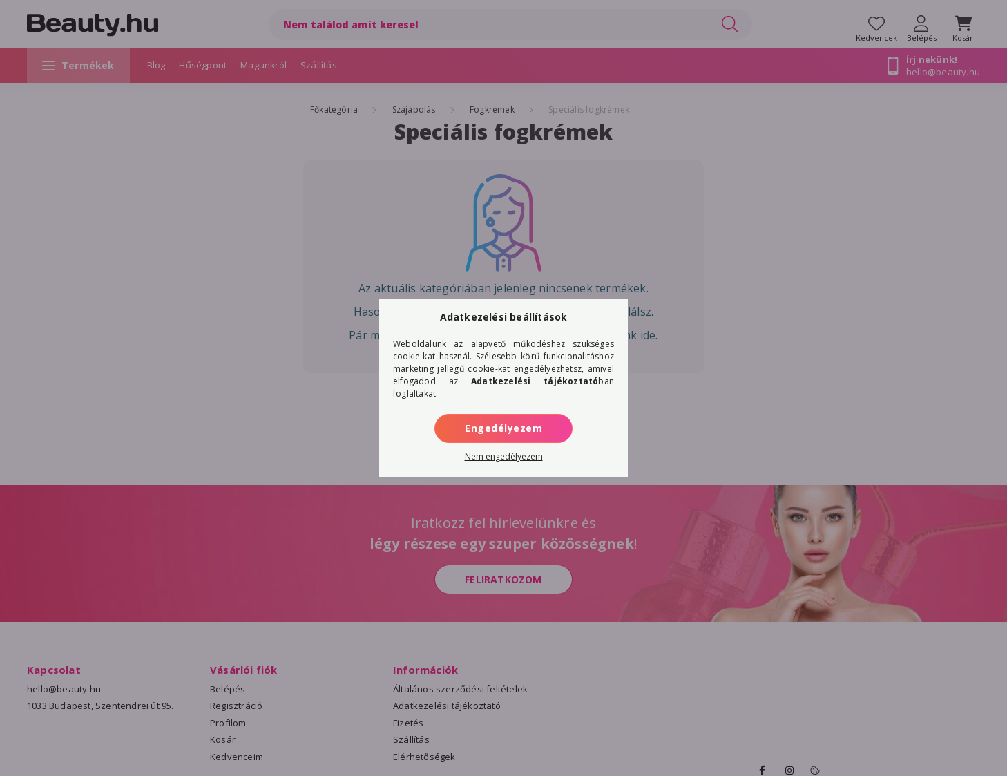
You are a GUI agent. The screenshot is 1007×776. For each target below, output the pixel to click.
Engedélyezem (503, 428)
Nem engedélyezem (504, 456)
